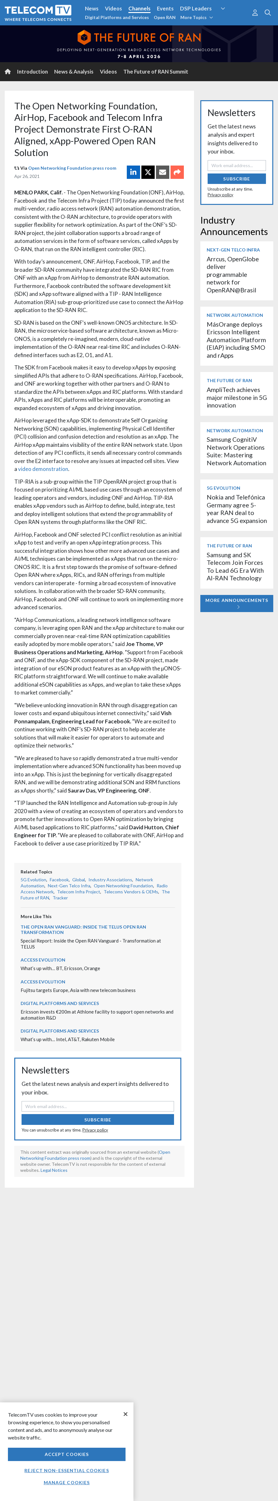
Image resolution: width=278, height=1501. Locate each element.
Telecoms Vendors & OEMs (131, 891)
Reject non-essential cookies (66, 1470)
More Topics (196, 17)
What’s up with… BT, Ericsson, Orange (60, 968)
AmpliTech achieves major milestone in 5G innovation (237, 397)
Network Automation (235, 315)
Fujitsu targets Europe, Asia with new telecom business (78, 990)
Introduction (32, 71)
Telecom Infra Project (78, 891)
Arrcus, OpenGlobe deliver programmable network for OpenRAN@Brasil (233, 274)
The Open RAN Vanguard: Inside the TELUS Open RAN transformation (83, 929)
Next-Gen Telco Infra (69, 885)
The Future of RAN (229, 380)
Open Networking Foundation (123, 885)
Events (165, 8)
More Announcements (236, 603)
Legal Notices (54, 1170)
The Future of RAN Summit (155, 71)
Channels (139, 8)
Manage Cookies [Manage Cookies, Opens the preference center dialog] (67, 1482)
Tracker (60, 897)
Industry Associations (110, 879)
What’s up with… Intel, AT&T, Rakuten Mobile (68, 1039)
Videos (113, 8)
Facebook (59, 879)
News (92, 8)
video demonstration (42, 469)
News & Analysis (74, 71)
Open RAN (165, 17)
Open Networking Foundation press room (72, 168)
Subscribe (97, 1119)
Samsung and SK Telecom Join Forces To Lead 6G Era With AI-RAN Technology (235, 566)
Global (78, 879)
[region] (66, 1451)
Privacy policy (95, 1129)
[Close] (126, 1414)
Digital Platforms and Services (117, 17)
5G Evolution (33, 879)
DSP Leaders (196, 8)
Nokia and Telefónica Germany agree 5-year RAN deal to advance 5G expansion (237, 508)
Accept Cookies (67, 1454)
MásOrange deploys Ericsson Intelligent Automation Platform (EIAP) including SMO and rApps (236, 340)
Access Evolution (43, 960)
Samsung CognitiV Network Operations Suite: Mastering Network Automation (236, 451)
